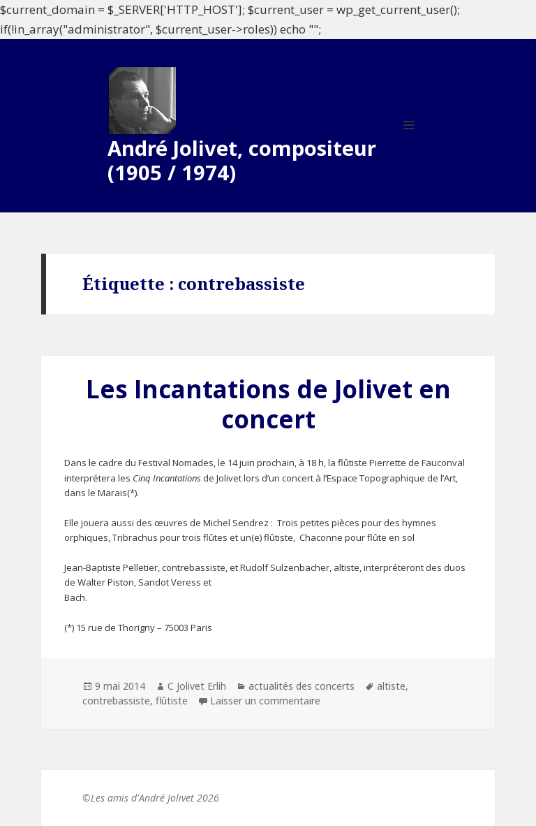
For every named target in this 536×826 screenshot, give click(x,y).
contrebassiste (116, 700)
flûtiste (172, 700)
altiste (391, 686)
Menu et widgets (409, 144)
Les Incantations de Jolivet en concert (268, 403)
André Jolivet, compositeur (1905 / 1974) (241, 160)
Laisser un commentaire (265, 700)
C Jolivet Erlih (197, 686)
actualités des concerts (301, 686)
